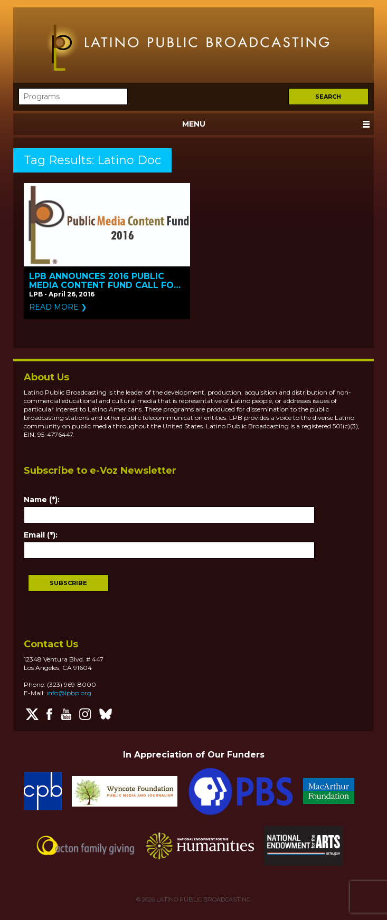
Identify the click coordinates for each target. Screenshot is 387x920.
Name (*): (42, 499)
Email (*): (41, 535)
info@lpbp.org (68, 693)
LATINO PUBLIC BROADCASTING (203, 899)
